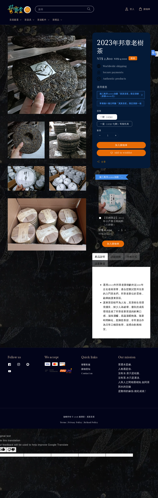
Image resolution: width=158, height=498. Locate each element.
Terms (63, 422)
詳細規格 (116, 256)
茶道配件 (41, 19)
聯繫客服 (85, 364)
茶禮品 (55, 19)
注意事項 (100, 263)
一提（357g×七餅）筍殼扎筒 (114, 123)
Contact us (87, 373)
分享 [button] (101, 161)
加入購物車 (121, 145)
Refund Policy (91, 422)
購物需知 (85, 368)
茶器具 (28, 19)
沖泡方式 (132, 256)
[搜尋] (89, 9)
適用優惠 (102, 86)
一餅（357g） (107, 116)
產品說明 (100, 256)
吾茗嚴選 (14, 19)
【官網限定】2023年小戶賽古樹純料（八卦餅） (111, 221)
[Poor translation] (11, 449)
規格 (99, 110)
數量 (99, 130)
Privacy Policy (75, 422)
